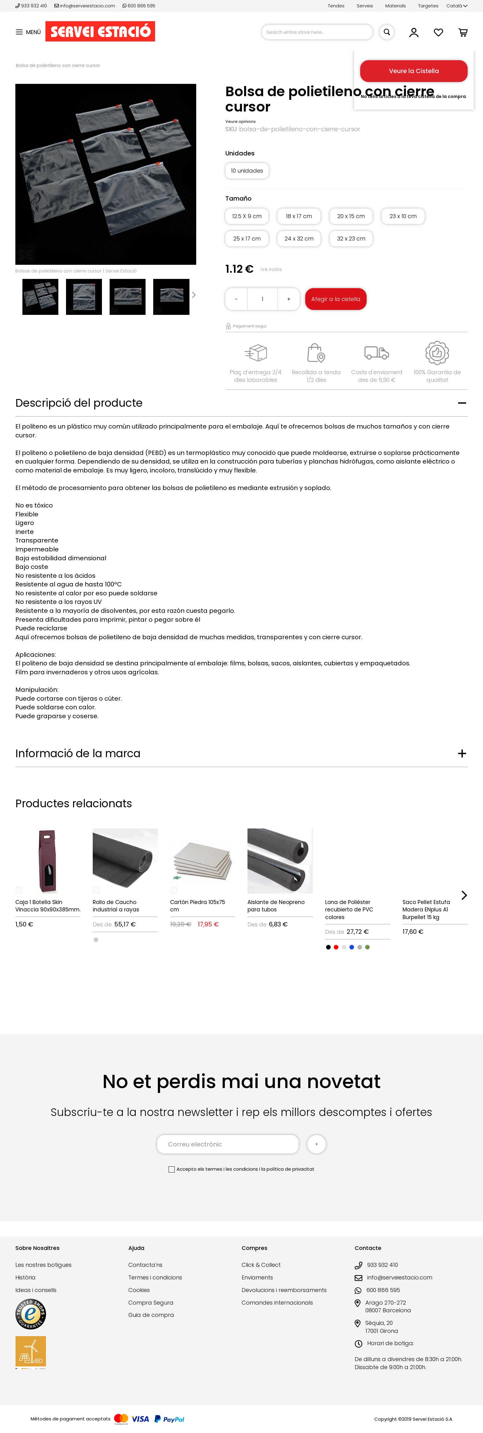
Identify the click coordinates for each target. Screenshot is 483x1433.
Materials (395, 5)
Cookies (139, 1290)
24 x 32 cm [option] (299, 238)
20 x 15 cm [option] (351, 216)
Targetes (428, 5)
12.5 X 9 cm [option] (247, 216)
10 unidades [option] (247, 170)
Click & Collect (261, 1265)
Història (25, 1277)
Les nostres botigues (43, 1265)
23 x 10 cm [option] (403, 216)
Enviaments (257, 1277)
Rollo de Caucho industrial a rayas (116, 906)
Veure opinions (240, 121)
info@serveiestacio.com (84, 5)
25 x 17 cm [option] (247, 238)
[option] (96, 940)
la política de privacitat (287, 1169)
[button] (457, 6)
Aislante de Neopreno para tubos (276, 906)
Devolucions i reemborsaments (284, 1290)
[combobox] (317, 32)
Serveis (365, 5)
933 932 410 (31, 5)
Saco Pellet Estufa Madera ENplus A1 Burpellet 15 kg (426, 910)
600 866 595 (139, 5)
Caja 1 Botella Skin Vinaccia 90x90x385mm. (47, 906)
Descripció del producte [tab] (79, 402)
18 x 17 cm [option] (299, 216)
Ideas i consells (35, 1290)
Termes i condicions (155, 1277)
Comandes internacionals (277, 1302)
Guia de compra (151, 1315)
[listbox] (346, 174)
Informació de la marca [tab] (78, 753)
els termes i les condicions (228, 1169)
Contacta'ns (145, 1265)
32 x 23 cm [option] (351, 238)
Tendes (336, 5)
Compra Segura (150, 1302)
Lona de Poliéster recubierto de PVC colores (349, 910)
